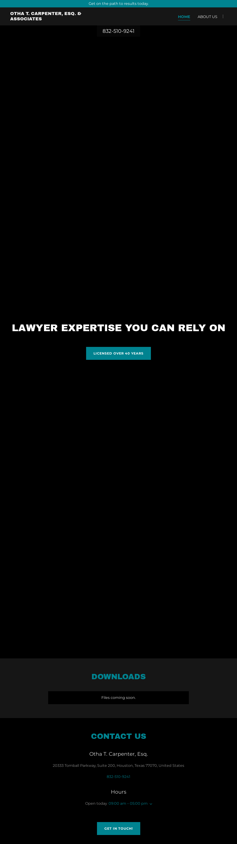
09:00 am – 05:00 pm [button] (128, 803)
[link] (48, 19)
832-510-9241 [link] (118, 31)
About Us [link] (207, 17)
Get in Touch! (118, 828)
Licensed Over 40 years (118, 353)
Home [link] (184, 17)
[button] (150, 804)
